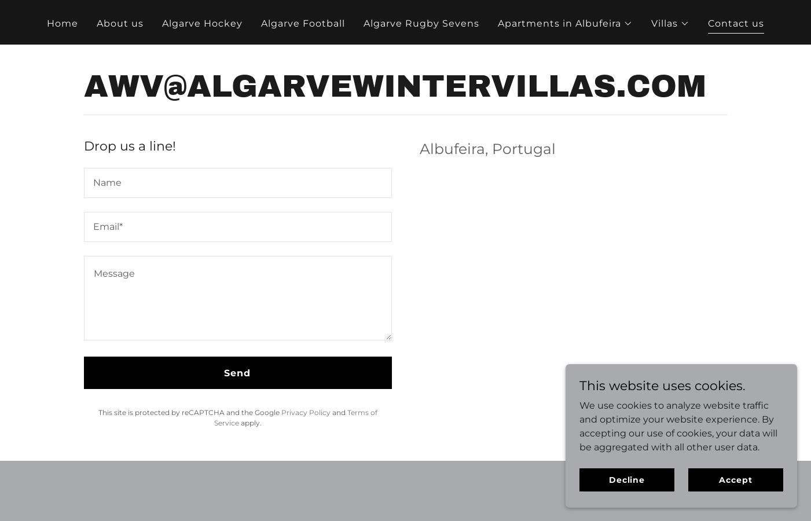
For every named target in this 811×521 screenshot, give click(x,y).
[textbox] (238, 183)
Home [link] (62, 23)
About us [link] (120, 23)
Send (237, 373)
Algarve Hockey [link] (202, 23)
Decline (627, 479)
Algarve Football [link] (303, 23)
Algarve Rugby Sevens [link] (421, 23)
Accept (735, 479)
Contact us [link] (736, 23)
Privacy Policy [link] (306, 412)
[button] (565, 24)
